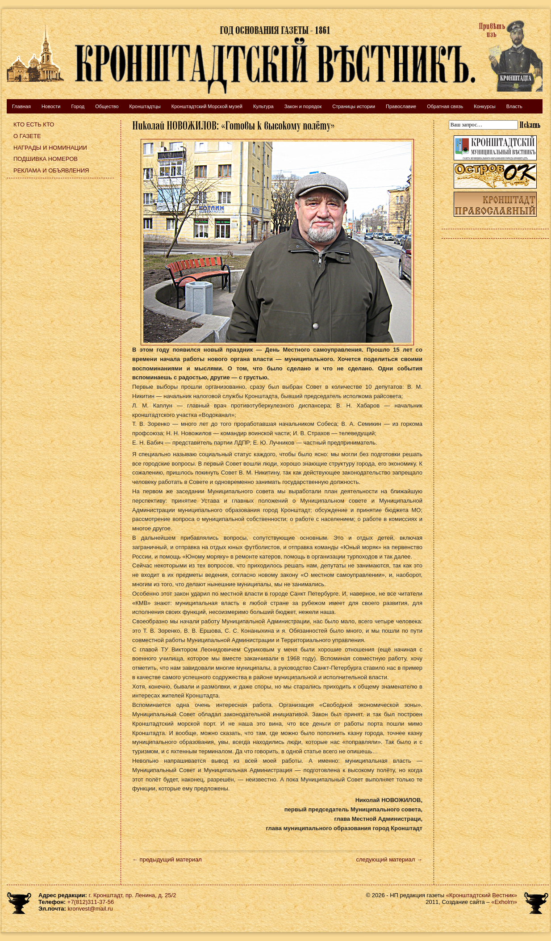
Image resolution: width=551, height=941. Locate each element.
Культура (263, 106)
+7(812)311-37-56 (90, 902)
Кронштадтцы (145, 106)
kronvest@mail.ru (90, 908)
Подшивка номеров (45, 158)
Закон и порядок (303, 106)
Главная (21, 106)
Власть (514, 106)
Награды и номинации (50, 147)
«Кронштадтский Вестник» (481, 895)
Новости (51, 106)
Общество (106, 106)
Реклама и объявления (51, 170)
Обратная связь (445, 106)
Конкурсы (484, 106)
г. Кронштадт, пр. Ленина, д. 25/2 (132, 895)
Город (77, 106)
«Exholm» (504, 902)
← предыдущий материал (167, 859)
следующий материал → (389, 859)
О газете (27, 136)
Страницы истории (353, 106)
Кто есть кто (33, 124)
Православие (401, 106)
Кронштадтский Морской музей (206, 106)
